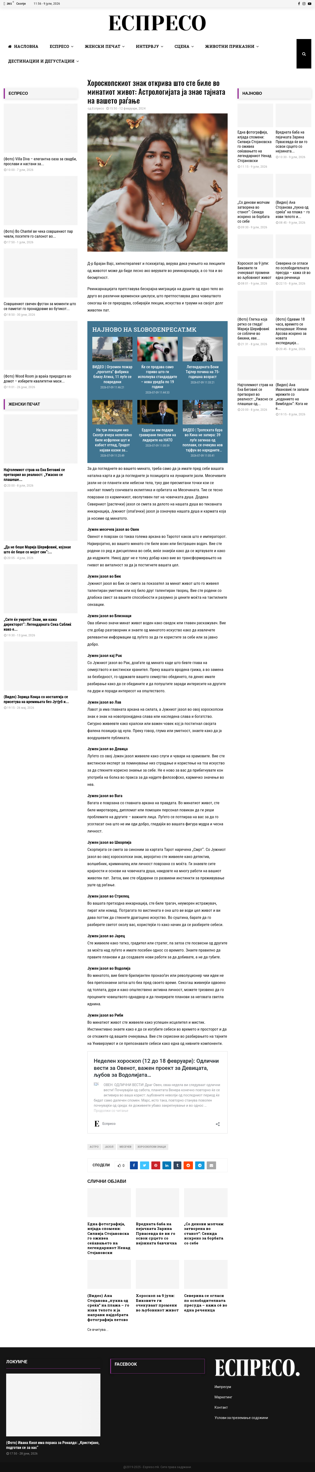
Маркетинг (223, 1397)
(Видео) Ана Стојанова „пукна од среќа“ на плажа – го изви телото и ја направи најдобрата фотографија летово (108, 1307)
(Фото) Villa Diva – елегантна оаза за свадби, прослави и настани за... (40, 161)
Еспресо (59, 46)
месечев (125, 1146)
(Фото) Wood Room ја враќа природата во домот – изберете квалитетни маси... (37, 378)
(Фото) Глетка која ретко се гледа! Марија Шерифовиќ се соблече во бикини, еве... (253, 329)
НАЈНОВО (252, 93)
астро (94, 1146)
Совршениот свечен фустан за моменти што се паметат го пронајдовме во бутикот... (40, 306)
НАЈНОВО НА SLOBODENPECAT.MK (144, 329)
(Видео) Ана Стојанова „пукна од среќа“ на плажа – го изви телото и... (293, 209)
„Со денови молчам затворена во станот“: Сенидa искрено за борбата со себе (204, 1233)
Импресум (223, 1387)
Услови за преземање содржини (241, 1418)
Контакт (221, 1407)
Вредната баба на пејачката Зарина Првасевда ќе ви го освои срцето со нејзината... (291, 141)
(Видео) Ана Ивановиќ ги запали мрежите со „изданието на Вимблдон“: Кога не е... (292, 396)
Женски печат (102, 46)
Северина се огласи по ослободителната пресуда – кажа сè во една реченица (205, 1302)
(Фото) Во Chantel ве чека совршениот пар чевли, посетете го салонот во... (38, 234)
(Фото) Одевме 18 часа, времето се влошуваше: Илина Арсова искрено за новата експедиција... (291, 331)
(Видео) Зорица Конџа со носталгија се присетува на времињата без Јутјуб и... (36, 699)
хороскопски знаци (152, 1146)
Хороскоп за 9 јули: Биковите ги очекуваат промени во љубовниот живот (157, 1302)
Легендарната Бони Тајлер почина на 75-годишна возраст (203, 372)
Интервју (147, 46)
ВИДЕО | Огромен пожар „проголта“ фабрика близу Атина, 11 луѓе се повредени (112, 374)
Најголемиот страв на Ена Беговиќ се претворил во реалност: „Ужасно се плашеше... (34, 474)
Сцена (181, 46)
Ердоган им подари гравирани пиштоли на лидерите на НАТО (157, 435)
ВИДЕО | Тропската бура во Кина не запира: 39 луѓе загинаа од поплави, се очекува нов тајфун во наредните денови (203, 442)
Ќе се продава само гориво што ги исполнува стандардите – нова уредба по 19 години (157, 377)
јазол (109, 1146)
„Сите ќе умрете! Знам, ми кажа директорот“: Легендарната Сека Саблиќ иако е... (37, 624)
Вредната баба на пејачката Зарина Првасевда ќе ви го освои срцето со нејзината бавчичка (156, 1233)
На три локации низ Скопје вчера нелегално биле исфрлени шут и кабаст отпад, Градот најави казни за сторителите (112, 442)
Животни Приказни (229, 46)
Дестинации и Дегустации (41, 61)
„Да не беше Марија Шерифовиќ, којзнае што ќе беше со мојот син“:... (37, 549)
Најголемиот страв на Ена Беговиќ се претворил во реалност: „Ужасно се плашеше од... (255, 394)
